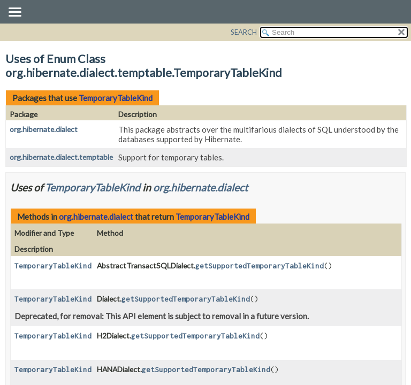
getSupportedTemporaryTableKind (259, 265)
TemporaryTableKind (116, 98)
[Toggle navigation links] (14, 12)
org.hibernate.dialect (44, 129)
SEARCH (244, 32)
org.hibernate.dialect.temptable (61, 156)
